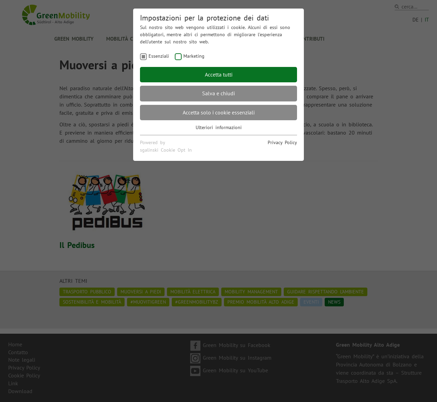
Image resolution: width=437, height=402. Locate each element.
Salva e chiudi (218, 93)
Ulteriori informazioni (219, 127)
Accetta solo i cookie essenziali (219, 112)
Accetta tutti (218, 74)
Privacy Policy (282, 142)
